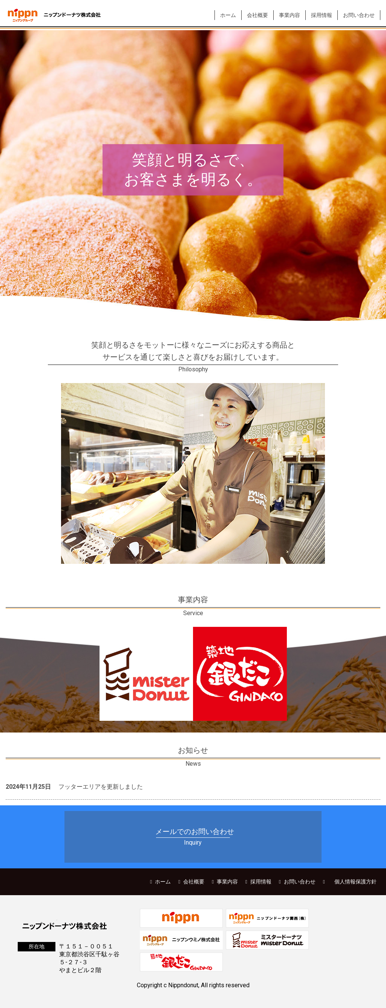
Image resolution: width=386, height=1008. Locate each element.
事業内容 (289, 15)
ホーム (228, 15)
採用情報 (321, 15)
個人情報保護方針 (355, 882)
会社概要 (257, 15)
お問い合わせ (359, 15)
